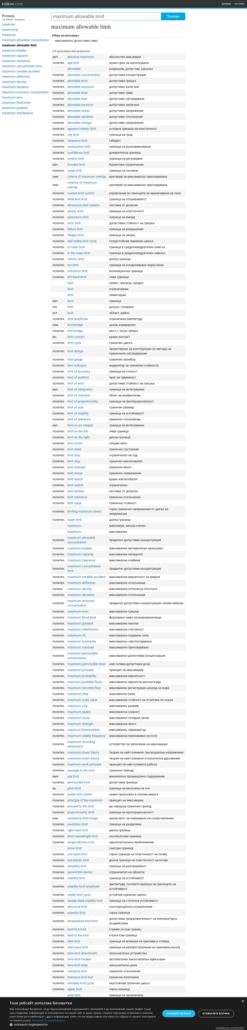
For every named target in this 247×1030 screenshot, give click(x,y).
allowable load (77, 99)
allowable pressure (80, 105)
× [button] (242, 1001)
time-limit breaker (79, 959)
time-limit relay (77, 965)
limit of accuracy (78, 371)
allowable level (77, 93)
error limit (74, 223)
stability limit (76, 878)
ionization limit (77, 271)
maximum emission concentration (25, 92)
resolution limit (77, 824)
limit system (75, 491)
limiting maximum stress (84, 511)
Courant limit (76, 164)
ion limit (72, 265)
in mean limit (76, 247)
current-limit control (80, 193)
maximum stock (78, 718)
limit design (75, 351)
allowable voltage (79, 123)
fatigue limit (75, 235)
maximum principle (80, 670)
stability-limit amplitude (83, 886)
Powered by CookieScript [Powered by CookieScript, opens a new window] (230, 1028)
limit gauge (75, 359)
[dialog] (123, 1013)
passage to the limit (80, 770)
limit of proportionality (82, 401)
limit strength (76, 467)
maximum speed (78, 712)
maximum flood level (16, 102)
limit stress (75, 473)
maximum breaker (14, 50)
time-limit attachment (82, 953)
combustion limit (79, 146)
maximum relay (77, 694)
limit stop (73, 455)
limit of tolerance (79, 419)
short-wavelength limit (82, 836)
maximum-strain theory (83, 758)
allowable (73, 69)
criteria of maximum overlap (86, 176)
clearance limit (77, 141)
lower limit (74, 520)
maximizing (10, 29)
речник (226, 3)
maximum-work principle (84, 764)
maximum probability (81, 676)
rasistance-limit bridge (82, 818)
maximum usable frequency (86, 736)
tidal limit (73, 941)
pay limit (73, 776)
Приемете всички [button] (179, 1013)
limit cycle (74, 343)
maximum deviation (15, 87)
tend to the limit (78, 935)
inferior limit (75, 259)
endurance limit (78, 217)
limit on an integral (80, 425)
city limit (73, 135)
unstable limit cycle (80, 983)
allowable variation (80, 117)
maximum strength (80, 724)
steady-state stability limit (84, 901)
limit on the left (77, 431)
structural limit (77, 907)
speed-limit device (79, 872)
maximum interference (17, 113)
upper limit (74, 989)
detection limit (77, 199)
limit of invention (78, 395)
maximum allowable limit (19, 45)
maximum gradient (15, 108)
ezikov (12, 3)
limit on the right (78, 437)
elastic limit (75, 211)
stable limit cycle (78, 895)
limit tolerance (77, 497)
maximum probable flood (84, 682)
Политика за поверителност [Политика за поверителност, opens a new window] (48, 1020)
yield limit (73, 995)
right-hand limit (77, 830)
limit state (74, 449)
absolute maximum (80, 57)
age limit (73, 63)
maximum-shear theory (83, 752)
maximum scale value (82, 700)
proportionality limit (80, 812)
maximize (8, 24)
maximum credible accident (21, 71)
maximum (9, 35)
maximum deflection (16, 76)
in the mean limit (78, 253)
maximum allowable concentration (25, 40)
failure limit (75, 229)
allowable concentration (83, 75)
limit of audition (78, 377)
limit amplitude (77, 319)
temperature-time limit (82, 921)
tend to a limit (76, 929)
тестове (239, 3)
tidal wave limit (77, 947)
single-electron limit (80, 842)
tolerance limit (77, 971)
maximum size (77, 706)
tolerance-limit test (80, 977)
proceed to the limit (80, 806)
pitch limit (74, 788)
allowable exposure (80, 87)
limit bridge (75, 325)
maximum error (12, 97)
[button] (83, 1024)
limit (70, 283)
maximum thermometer (83, 730)
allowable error (77, 81)
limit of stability (77, 413)
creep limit (74, 170)
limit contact (76, 337)
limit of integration (79, 389)
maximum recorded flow (84, 688)
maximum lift (76, 635)
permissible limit (78, 782)
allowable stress (78, 111)
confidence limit (78, 152)
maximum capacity (15, 56)
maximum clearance (16, 61)
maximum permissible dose (86, 664)
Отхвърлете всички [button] (215, 1013)
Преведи (173, 16)
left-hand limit (76, 277)
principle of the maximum (84, 800)
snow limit (74, 848)
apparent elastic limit (81, 129)
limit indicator (76, 365)
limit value (74, 503)
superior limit (76, 913)
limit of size (75, 407)
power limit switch (79, 794)
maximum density (14, 82)
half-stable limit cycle (81, 241)
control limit (75, 158)
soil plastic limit (78, 860)
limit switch (75, 479)
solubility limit (76, 866)
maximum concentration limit (22, 66)
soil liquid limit (77, 854)
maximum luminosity (81, 641)
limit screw (74, 443)
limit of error (75, 383)
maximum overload (80, 647)
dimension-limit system (83, 205)
